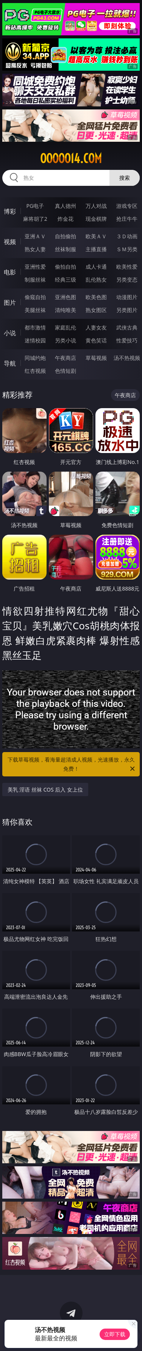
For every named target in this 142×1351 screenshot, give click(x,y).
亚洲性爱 (35, 266)
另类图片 (126, 310)
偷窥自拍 (35, 297)
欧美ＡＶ (96, 236)
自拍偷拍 (65, 236)
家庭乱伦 (65, 327)
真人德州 (65, 205)
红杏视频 (35, 370)
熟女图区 (96, 310)
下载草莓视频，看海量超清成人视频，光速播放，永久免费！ (72, 764)
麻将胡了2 (35, 218)
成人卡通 (96, 266)
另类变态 (126, 279)
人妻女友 (96, 327)
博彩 (10, 211)
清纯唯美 (65, 310)
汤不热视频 (127, 357)
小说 (10, 333)
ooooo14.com (71, 158)
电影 (10, 272)
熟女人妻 (35, 249)
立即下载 (114, 1334)
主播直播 (96, 249)
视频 (10, 242)
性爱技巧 (126, 340)
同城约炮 (35, 357)
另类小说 (65, 340)
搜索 (124, 177)
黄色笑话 (96, 340)
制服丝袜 (35, 279)
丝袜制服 (65, 249)
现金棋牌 (96, 218)
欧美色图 (96, 297)
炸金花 (65, 218)
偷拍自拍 (65, 266)
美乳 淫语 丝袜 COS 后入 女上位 (45, 789)
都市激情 (35, 327)
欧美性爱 (126, 266)
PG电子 (35, 205)
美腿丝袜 (35, 310)
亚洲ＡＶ (35, 236)
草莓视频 (96, 357)
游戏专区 (126, 205)
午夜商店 (65, 357)
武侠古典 (126, 327)
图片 (10, 302)
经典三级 (65, 279)
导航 (10, 363)
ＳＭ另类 (126, 249)
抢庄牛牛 (126, 218)
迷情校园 (35, 340)
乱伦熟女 (96, 279)
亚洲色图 (65, 297)
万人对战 (96, 205)
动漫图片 (126, 297)
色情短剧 (65, 370)
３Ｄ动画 (126, 236)
